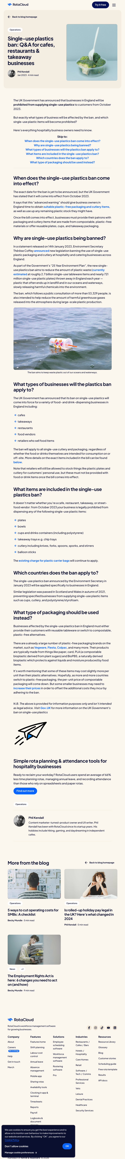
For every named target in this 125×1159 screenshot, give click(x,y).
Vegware (40, 647)
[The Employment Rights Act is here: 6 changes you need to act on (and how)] (34, 949)
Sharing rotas (37, 1081)
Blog (100, 1053)
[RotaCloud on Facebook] (89, 1027)
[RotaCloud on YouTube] (108, 1027)
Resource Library (106, 1041)
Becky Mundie (15, 920)
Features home (38, 1041)
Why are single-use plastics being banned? (62, 145)
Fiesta (52, 647)
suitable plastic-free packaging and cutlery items (76, 206)
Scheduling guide (107, 1064)
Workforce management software (60, 1057)
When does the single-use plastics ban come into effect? (62, 141)
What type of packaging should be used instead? (62, 162)
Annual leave (36, 1061)
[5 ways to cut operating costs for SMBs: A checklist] (34, 884)
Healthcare (81, 1105)
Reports (34, 1107)
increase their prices (26, 688)
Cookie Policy (12, 1140)
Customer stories (107, 1058)
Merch (11, 1067)
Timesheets (36, 1101)
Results (102, 1075)
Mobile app (36, 1076)
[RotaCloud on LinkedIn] (114, 1027)
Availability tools (38, 1087)
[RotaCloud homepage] (18, 5)
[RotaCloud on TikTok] (102, 1027)
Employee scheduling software (58, 1045)
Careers (12, 1047)
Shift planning (37, 1047)
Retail (78, 1065)
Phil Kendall (23, 71)
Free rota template (107, 1069)
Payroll (33, 1112)
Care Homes (82, 1059)
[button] (100, 5)
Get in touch (14, 1061)
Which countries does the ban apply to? (62, 158)
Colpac (62, 647)
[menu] (114, 5)
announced (41, 250)
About (11, 1041)
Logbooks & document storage (36, 1121)
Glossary (102, 1047)
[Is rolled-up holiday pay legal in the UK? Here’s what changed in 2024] (90, 884)
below (17, 462)
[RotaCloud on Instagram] (95, 1027)
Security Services (84, 1110)
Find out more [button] (25, 790)
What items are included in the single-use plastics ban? (62, 153)
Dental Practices (84, 1099)
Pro (55, 1075)
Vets (78, 1088)
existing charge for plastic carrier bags (44, 560)
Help (10, 1056)
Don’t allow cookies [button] (16, 1146)
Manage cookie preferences (21, 1152)
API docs (102, 1080)
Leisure (79, 1094)
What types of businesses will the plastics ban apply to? (62, 149)
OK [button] (67, 1146)
